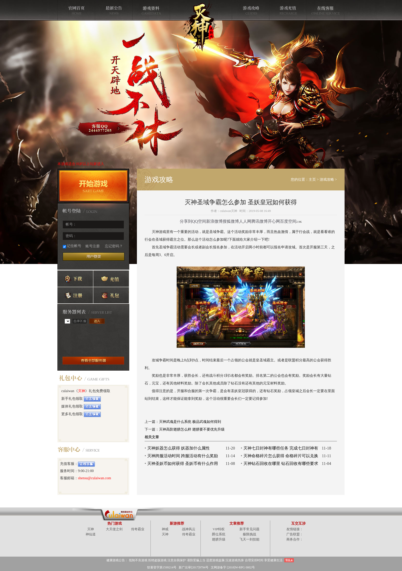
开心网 (274, 221)
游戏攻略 (327, 179)
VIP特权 (219, 529)
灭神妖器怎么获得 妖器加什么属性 (178, 448)
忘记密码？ (114, 246)
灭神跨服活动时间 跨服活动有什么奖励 (182, 456)
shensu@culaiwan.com (94, 478)
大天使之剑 (114, 529)
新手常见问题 (249, 529)
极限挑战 (249, 534)
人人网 (245, 221)
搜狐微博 (231, 221)
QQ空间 (199, 221)
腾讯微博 (259, 221)
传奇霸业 (137, 529)
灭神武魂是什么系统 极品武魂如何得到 (190, 422)
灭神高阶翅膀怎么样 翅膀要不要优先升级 (192, 429)
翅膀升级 (218, 539)
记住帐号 (72, 246)
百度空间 (288, 221)
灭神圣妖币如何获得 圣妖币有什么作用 (182, 463)
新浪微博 (214, 221)
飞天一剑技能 (249, 539)
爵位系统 (218, 534)
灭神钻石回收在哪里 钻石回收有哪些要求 (280, 463)
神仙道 (91, 534)
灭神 (81, 391)
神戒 (165, 529)
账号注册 (92, 246)
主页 (312, 179)
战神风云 (188, 529)
